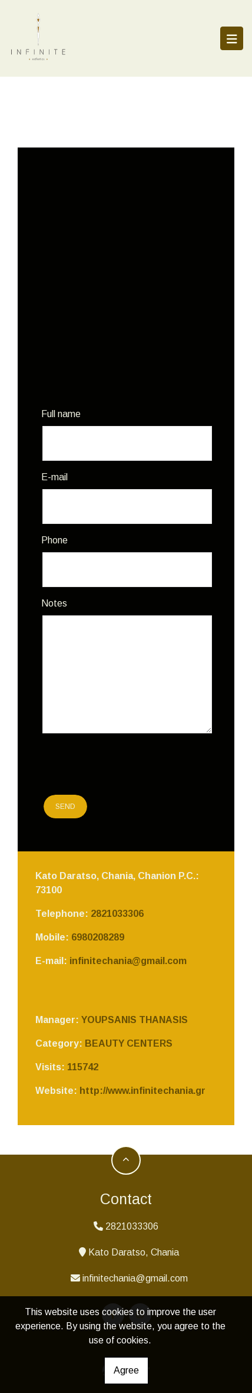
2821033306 (117, 914)
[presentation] (111, 766)
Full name (61, 414)
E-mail (54, 477)
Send (65, 806)
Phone (54, 540)
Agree (126, 1370)
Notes (54, 603)
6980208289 (97, 937)
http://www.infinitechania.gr (142, 1091)
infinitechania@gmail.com (128, 961)
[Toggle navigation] (232, 38)
